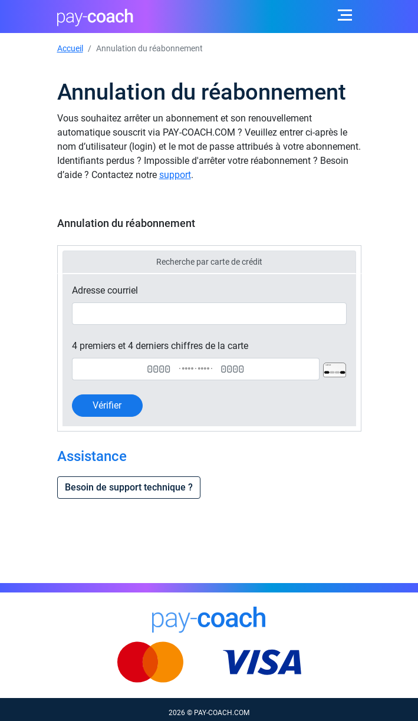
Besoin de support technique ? (129, 487)
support (175, 174)
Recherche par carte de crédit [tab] (209, 261)
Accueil (70, 48)
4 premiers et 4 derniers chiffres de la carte (160, 345)
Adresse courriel (105, 290)
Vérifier (107, 405)
